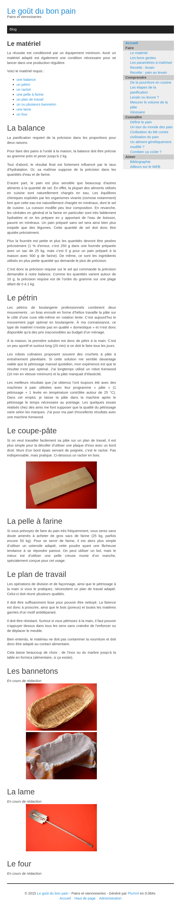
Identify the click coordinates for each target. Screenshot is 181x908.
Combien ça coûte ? (145, 152)
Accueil (131, 43)
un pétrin (23, 84)
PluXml (133, 893)
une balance (26, 79)
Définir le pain (141, 122)
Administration (110, 898)
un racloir (23, 89)
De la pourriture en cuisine (150, 82)
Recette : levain (142, 67)
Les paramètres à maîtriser (151, 62)
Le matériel (139, 53)
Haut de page (85, 898)
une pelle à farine (30, 94)
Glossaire (137, 112)
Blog (12, 29)
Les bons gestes (143, 58)
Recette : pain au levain (148, 72)
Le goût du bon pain (41, 11)
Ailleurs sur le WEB (145, 167)
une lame (23, 109)
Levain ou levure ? (144, 97)
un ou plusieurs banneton (36, 104)
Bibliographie (140, 162)
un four (22, 114)
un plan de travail (29, 99)
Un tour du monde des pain (151, 127)
